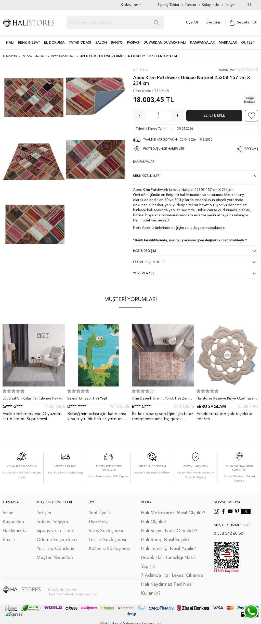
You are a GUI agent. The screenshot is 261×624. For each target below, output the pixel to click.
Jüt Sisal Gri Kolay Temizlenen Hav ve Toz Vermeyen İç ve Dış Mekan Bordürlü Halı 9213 (33, 399)
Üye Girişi (213, 22)
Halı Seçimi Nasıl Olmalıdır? (169, 531)
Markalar (228, 42)
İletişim (43, 513)
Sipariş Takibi (168, 5)
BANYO (117, 42)
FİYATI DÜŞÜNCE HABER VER (163, 149)
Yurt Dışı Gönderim (56, 548)
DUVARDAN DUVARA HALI (164, 42)
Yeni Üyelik (100, 513)
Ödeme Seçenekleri (56, 540)
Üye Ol (192, 22)
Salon (101, 42)
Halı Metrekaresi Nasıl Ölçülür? (173, 513)
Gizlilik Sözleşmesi (107, 540)
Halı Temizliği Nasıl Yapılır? (168, 548)
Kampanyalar (202, 42)
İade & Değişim (52, 522)
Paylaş (251, 149)
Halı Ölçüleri (153, 522)
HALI (10, 42)
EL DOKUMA (54, 42)
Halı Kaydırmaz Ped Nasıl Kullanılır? (167, 589)
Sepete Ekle (214, 115)
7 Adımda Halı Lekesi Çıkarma (172, 575)
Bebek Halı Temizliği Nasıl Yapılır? (168, 562)
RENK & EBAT (29, 42)
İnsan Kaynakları (13, 517)
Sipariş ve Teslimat (55, 531)
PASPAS (133, 42)
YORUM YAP (226, 70)
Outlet (248, 42)
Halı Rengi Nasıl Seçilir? (165, 540)
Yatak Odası (80, 42)
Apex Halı (141, 70)
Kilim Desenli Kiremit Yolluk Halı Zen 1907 (160, 399)
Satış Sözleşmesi (106, 531)
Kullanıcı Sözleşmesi (109, 548)
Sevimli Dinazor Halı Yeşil (87, 398)
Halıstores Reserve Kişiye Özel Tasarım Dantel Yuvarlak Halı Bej (227, 399)
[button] (253, 365)
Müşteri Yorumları (54, 557)
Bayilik (9, 540)
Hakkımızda (15, 531)
